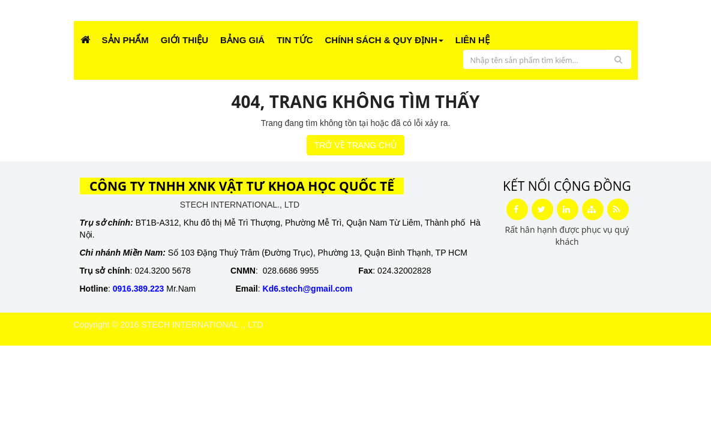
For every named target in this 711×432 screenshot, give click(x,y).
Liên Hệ (472, 40)
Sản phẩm (125, 40)
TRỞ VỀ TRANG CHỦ (355, 145)
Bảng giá (242, 40)
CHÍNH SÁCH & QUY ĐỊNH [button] (384, 40)
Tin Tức (295, 40)
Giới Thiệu (184, 40)
